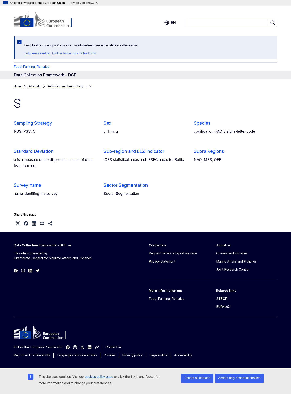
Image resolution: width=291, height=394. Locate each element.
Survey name (27, 185)
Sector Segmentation (126, 185)
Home (18, 86)
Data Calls (34, 86)
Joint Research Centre (232, 269)
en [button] (170, 22)
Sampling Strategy (33, 123)
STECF (221, 299)
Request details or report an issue (173, 253)
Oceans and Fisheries (232, 253)
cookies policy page (99, 376)
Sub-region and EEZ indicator (134, 151)
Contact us (113, 347)
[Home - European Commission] (46, 20)
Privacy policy (132, 355)
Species (202, 123)
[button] (18, 223)
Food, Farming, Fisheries (31, 67)
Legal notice (158, 355)
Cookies (110, 355)
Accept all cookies (197, 378)
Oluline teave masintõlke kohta (74, 53)
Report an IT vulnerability (32, 355)
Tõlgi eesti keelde (37, 53)
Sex (107, 123)
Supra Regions (209, 151)
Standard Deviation (33, 151)
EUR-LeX (223, 307)
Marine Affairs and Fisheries (236, 261)
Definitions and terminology (65, 86)
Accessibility (183, 355)
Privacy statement (162, 261)
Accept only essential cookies (239, 378)
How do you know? (83, 2)
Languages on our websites (77, 355)
